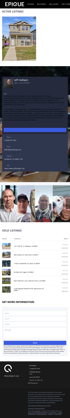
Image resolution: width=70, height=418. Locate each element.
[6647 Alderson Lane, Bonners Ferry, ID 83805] (6, 281)
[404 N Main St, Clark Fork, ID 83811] (6, 255)
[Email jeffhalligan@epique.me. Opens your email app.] (34, 373)
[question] (35, 333)
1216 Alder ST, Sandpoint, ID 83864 (14, 53)
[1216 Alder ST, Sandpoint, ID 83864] (19, 39)
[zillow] (46, 130)
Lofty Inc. (37, 411)
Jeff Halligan (21, 80)
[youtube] (37, 130)
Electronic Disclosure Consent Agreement (50, 346)
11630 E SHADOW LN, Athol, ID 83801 (27, 263)
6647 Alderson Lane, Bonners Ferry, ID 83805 (30, 281)
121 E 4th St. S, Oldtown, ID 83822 (26, 246)
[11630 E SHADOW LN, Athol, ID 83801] (6, 263)
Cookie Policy (53, 412)
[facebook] (24, 130)
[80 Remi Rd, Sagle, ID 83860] (6, 272)
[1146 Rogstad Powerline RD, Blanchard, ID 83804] (6, 289)
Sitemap (50, 414)
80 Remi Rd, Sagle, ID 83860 (23, 272)
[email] (35, 319)
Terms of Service (39, 351)
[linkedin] (29, 130)
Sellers (53, 4)
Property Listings (41, 414)
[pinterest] (41, 130)
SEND (35, 343)
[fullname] (35, 313)
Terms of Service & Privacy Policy (38, 412)
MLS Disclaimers (33, 383)
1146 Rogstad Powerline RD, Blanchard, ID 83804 (29, 289)
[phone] (35, 324)
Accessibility (57, 414)
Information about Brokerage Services (39, 406)
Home (30, 4)
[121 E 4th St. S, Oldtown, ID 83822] (6, 246)
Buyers (41, 4)
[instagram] (33, 130)
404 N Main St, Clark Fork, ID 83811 (26, 255)
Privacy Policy (51, 351)
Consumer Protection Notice (36, 408)
